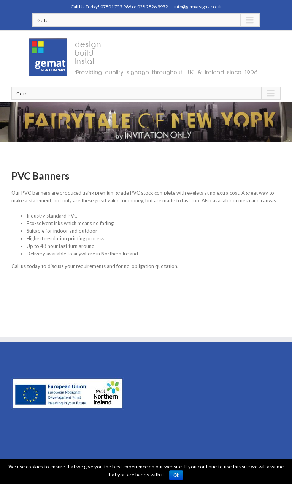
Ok (176, 475)
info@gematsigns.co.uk (198, 6)
